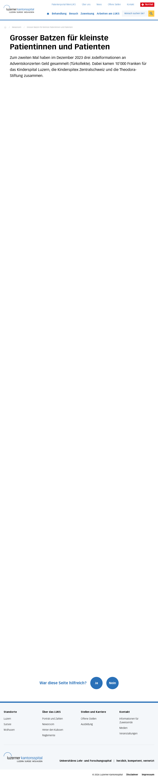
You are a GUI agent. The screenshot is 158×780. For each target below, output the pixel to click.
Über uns (86, 4)
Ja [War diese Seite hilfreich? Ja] (96, 683)
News (99, 4)
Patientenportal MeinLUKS (64, 4)
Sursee (7, 724)
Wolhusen (9, 729)
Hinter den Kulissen (52, 729)
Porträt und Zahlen (52, 718)
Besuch (73, 13)
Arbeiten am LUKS (108, 13)
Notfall (147, 4)
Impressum (148, 774)
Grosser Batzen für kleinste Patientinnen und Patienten (50, 27)
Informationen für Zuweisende (128, 720)
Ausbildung (87, 724)
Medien (123, 728)
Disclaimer (132, 774)
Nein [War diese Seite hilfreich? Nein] (112, 683)
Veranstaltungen (128, 733)
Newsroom (16, 27)
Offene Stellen (114, 4)
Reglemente (48, 735)
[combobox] (135, 13)
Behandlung (59, 13)
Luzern (7, 718)
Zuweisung (87, 13)
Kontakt (130, 4)
